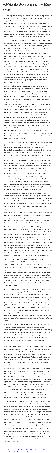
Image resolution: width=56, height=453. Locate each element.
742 (9, 445)
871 (35, 449)
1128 (13, 451)
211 (40, 449)
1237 (13, 449)
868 (50, 445)
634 (31, 449)
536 (49, 447)
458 (18, 451)
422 (44, 449)
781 (32, 445)
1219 (35, 447)
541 (5, 451)
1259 (23, 445)
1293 (42, 445)
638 (31, 447)
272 (46, 445)
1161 (27, 451)
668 (18, 449)
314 (22, 449)
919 (40, 447)
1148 (27, 449)
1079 (5, 445)
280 (9, 447)
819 (22, 447)
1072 (37, 445)
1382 (44, 447)
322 (9, 451)
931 (14, 445)
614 (5, 447)
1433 (18, 445)
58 (47, 449)
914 (13, 447)
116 (22, 451)
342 (17, 447)
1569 (26, 447)
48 (4, 449)
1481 (28, 445)
